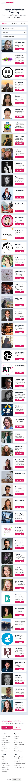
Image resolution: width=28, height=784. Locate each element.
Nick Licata (18, 312)
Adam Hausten (19, 689)
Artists (3, 744)
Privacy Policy (17, 761)
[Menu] (25, 1)
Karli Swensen (19, 217)
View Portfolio (19, 49)
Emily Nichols (19, 231)
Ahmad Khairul (19, 136)
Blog (15, 740)
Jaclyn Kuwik (19, 702)
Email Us (3, 761)
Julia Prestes (19, 392)
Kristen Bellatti (19, 352)
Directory (4, 23)
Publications (14, 23)
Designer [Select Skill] (14, 32)
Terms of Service (18, 759)
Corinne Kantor (19, 608)
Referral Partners (18, 751)
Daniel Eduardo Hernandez (19, 663)
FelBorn (17, 554)
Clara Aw (17, 96)
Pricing (16, 738)
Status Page (4, 771)
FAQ (2, 757)
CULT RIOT (18, 298)
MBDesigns (18, 648)
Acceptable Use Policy (19, 763)
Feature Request (5, 765)
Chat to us (17, 728)
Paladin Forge (19, 406)
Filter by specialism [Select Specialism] (14, 37)
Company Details (18, 757)
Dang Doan (18, 163)
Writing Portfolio (5, 736)
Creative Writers (5, 749)
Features (16, 736)
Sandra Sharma (19, 500)
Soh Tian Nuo (19, 82)
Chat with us (4, 763)
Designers (3, 746)
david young (18, 541)
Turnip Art (18, 527)
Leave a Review (5, 769)
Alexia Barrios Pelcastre (19, 272)
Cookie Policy (17, 765)
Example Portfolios (19, 744)
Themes (16, 749)
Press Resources (18, 742)
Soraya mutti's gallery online (19, 366)
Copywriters (4, 740)
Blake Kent (18, 595)
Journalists (4, 738)
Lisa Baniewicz (19, 419)
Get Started (6, 728)
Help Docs (4, 759)
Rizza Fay (18, 244)
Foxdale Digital (19, 514)
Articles (23, 23)
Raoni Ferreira (19, 487)
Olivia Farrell (19, 581)
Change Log (4, 767)
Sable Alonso (19, 285)
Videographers (5, 751)
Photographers (5, 742)
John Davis (18, 675)
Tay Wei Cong (19, 109)
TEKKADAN (19, 69)
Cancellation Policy (19, 767)
